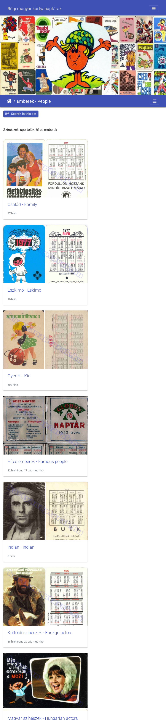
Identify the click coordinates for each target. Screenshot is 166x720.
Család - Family (22, 199)
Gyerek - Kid (19, 279)
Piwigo (94, 712)
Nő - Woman (102, 519)
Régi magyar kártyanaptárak (35, 8)
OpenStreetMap (153, 702)
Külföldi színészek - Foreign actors (123, 359)
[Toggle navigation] (153, 8)
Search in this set (20, 114)
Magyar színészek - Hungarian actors (43, 439)
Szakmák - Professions (112, 600)
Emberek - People (34, 101)
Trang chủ (9, 101)
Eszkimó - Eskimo (107, 199)
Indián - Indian (21, 359)
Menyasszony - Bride (110, 439)
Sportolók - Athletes (26, 600)
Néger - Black (20, 519)
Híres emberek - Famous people (120, 279)
